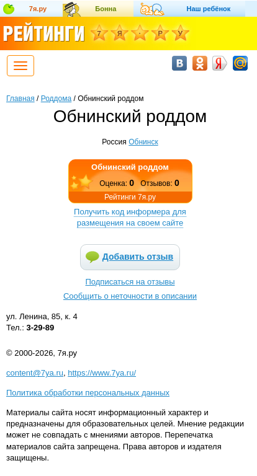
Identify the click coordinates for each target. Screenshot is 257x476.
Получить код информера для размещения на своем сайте (130, 217)
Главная (20, 98)
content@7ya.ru (34, 372)
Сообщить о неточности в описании (130, 296)
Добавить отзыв (137, 257)
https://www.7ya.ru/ (102, 372)
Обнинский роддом (130, 167)
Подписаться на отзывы (130, 281)
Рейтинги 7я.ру (130, 197)
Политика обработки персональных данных (87, 392)
